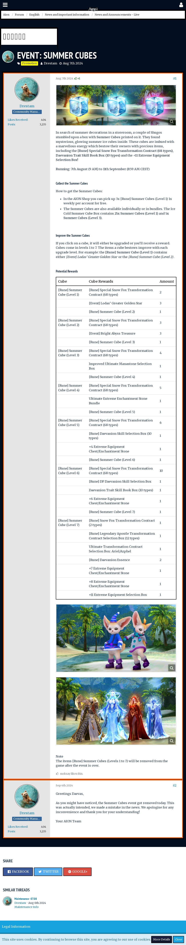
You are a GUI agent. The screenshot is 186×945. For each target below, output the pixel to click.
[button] (5, 5)
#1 (174, 78)
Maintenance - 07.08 (25, 899)
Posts (11, 124)
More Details (161, 939)
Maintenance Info (26, 907)
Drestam (50, 63)
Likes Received (18, 120)
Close (178, 939)
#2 (174, 785)
